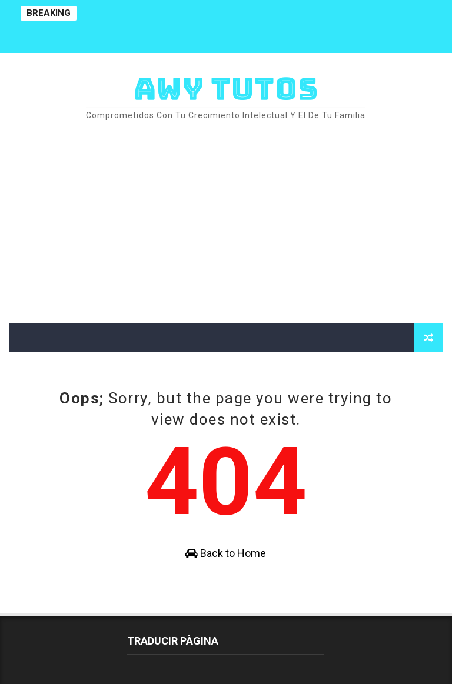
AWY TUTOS (226, 88)
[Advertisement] (226, 223)
